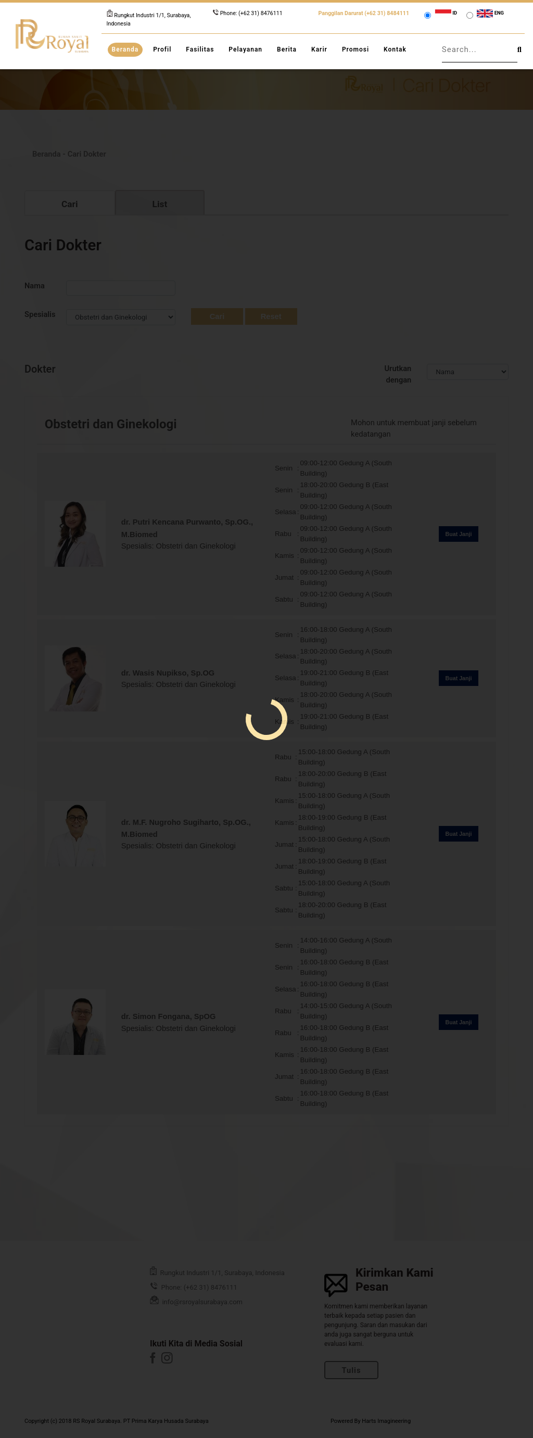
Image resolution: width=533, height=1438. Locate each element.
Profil (162, 49)
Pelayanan (245, 49)
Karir (319, 49)
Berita (287, 49)
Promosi (355, 49)
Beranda (125, 49)
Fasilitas (200, 49)
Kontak (395, 49)
